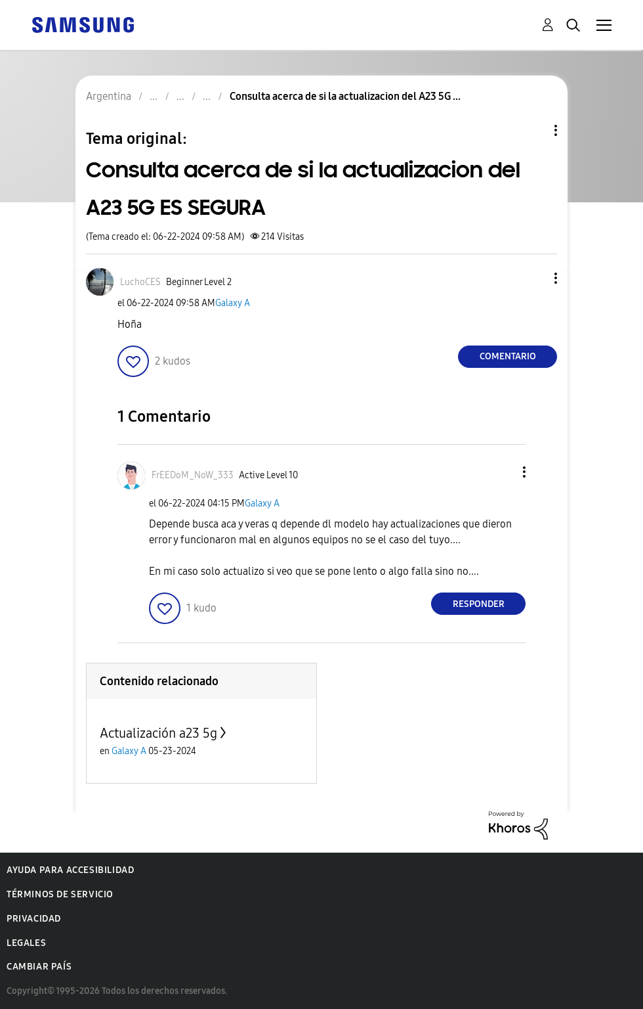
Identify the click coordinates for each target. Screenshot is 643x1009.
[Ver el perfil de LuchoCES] (140, 282)
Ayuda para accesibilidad (70, 870)
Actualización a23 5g (158, 733)
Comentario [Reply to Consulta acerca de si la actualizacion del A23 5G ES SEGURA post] (508, 356)
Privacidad (34, 918)
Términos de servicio (60, 894)
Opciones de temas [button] (533, 130)
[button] (534, 278)
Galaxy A (232, 303)
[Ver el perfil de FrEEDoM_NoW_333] (193, 475)
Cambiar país (39, 966)
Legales (26, 943)
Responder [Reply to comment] (479, 604)
